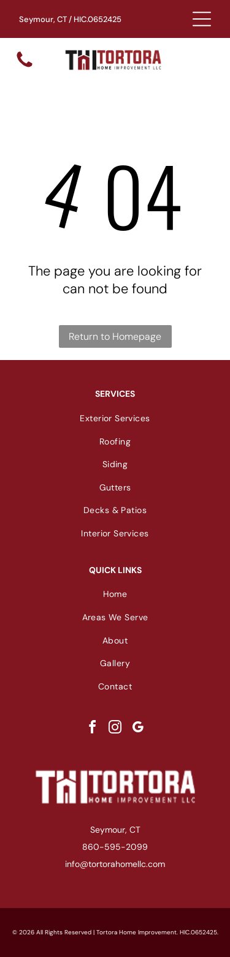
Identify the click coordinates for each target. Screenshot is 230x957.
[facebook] (92, 729)
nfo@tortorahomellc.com (116, 863)
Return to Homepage (115, 336)
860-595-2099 (115, 846)
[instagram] (115, 729)
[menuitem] (115, 418)
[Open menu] (202, 19)
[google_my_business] (138, 729)
